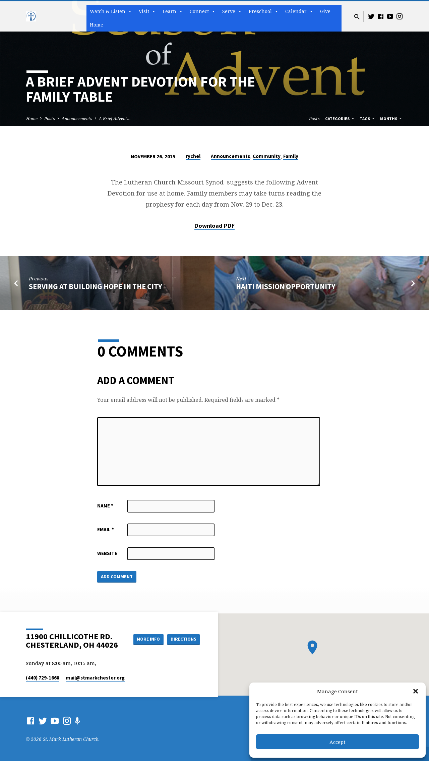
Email (105, 529)
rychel (193, 156)
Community (267, 156)
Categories (340, 118)
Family (290, 156)
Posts (49, 118)
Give (325, 11)
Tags (368, 118)
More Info (145, 639)
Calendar (299, 11)
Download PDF (214, 225)
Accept (337, 742)
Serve (232, 11)
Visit (147, 11)
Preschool (264, 11)
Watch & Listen (111, 11)
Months (391, 118)
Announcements (77, 118)
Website (107, 553)
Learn (173, 11)
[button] (415, 691)
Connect (203, 11)
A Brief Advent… (115, 118)
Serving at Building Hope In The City (95, 286)
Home (96, 24)
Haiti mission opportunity (285, 286)
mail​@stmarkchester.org (95, 677)
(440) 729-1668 (42, 677)
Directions (183, 639)
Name (105, 505)
